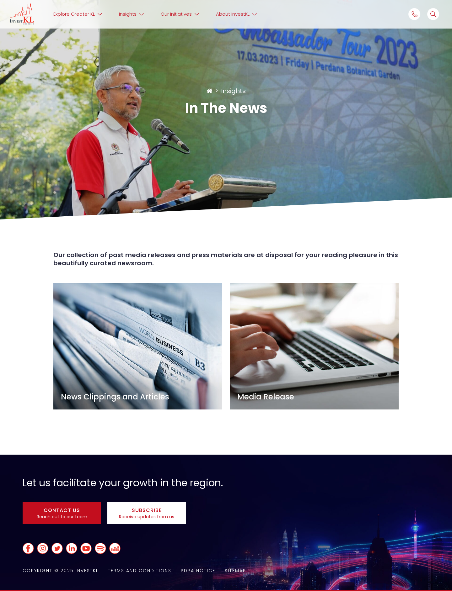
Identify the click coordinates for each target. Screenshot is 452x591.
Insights (233, 91)
